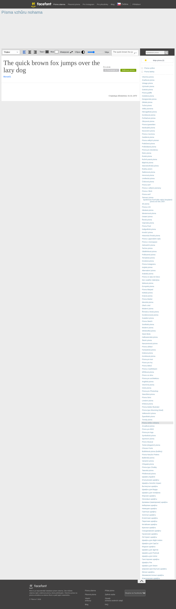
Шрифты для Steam (149, 566)
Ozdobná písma (148, 96)
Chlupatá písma (148, 464)
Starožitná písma (148, 394)
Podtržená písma (148, 144)
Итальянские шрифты (150, 480)
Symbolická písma (149, 436)
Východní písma (148, 86)
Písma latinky (149, 72)
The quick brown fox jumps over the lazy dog (51, 66)
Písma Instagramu (149, 264)
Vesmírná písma (148, 385)
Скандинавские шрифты (151, 531)
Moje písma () (158, 60)
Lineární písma (147, 401)
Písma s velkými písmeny (151, 188)
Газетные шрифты (149, 512)
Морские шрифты (149, 496)
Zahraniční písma (148, 245)
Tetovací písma (147, 197)
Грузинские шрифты (150, 534)
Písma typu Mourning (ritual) (152, 410)
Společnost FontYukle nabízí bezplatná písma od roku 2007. (157, 201)
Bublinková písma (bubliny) (152, 451)
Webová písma (147, 283)
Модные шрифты (148, 547)
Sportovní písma (148, 439)
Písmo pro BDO (148, 429)
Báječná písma (147, 163)
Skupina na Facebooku (135, 593)
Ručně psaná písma (149, 159)
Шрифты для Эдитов (150, 550)
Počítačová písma (148, 118)
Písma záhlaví (147, 347)
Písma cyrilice (149, 68)
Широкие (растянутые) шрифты (154, 569)
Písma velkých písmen (150, 140)
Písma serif (146, 185)
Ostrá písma (146, 388)
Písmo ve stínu (147, 375)
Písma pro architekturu (150, 378)
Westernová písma (149, 213)
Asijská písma (147, 267)
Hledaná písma (147, 210)
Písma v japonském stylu (151, 239)
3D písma (145, 204)
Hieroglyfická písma (149, 112)
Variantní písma (148, 461)
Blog (112, 4)
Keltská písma (147, 293)
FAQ (106, 604)
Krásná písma (147, 296)
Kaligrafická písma (149, 229)
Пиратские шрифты (149, 521)
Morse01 (7, 77)
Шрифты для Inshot (149, 556)
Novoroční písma (148, 131)
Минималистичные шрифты (153, 575)
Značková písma (148, 80)
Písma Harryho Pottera (150, 455)
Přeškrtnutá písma (149, 474)
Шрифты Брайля (148, 477)
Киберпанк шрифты (149, 505)
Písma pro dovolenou (150, 150)
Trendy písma (147, 420)
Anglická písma (148, 382)
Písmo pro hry (147, 363)
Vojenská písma (148, 223)
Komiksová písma (148, 115)
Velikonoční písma (149, 413)
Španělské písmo (148, 416)
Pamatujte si (112, 70)
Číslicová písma (148, 182)
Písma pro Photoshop (150, 391)
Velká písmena (147, 109)
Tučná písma (147, 105)
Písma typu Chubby (149, 467)
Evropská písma (148, 286)
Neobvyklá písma (148, 128)
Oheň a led (146, 305)
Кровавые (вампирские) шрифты (155, 502)
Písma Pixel (146, 226)
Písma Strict (146, 397)
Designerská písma (149, 99)
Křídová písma (147, 404)
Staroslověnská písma (150, 166)
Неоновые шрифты (149, 499)
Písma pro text (147, 359)
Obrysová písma (148, 121)
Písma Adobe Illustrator (151, 407)
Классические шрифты (151, 578)
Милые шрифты (148, 572)
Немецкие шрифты (149, 509)
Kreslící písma (147, 232)
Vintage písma (147, 83)
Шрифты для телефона (151, 493)
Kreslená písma (148, 261)
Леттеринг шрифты (149, 537)
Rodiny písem (147, 169)
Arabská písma (147, 274)
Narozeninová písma (150, 343)
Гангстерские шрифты (150, 559)
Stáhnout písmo (128, 70)
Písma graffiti (147, 93)
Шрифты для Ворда (150, 489)
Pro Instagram (88, 4)
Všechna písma (148, 77)
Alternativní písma (148, 270)
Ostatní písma (147, 217)
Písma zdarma (59, 4)
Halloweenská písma (150, 337)
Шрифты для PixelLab (150, 553)
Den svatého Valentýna (150, 280)
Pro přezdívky (102, 4)
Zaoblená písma (148, 137)
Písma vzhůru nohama (150, 423)
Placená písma (74, 4)
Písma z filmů (147, 191)
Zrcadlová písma (148, 426)
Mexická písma (147, 302)
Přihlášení (136, 4)
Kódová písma (147, 353)
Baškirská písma (148, 458)
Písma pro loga (147, 432)
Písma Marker (147, 299)
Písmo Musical (147, 442)
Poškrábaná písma (149, 147)
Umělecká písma (148, 178)
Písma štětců (147, 366)
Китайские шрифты (149, 524)
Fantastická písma (149, 350)
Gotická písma (147, 90)
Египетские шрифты (150, 518)
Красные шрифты (149, 528)
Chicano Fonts (147, 448)
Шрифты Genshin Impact (151, 483)
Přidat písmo (109, 591)
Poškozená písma (148, 255)
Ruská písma (147, 156)
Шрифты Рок (147, 562)
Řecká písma (147, 220)
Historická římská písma (151, 236)
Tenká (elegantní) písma (151, 445)
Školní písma (147, 340)
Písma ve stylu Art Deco (151, 277)
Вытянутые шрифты (150, 486)
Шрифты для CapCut (150, 543)
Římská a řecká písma (150, 312)
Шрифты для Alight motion (152, 540)
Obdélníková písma (149, 251)
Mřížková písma (148, 372)
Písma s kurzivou (148, 134)
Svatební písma (148, 318)
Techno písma (147, 248)
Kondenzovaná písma (150, 315)
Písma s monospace (149, 242)
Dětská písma (147, 102)
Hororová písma (148, 175)
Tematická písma (148, 258)
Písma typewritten (148, 124)
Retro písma (146, 153)
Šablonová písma (148, 172)
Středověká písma (149, 331)
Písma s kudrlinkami (149, 369)
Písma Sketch (147, 321)
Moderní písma (147, 309)
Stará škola (146, 334)
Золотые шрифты (149, 515)
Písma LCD (146, 207)
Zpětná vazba (110, 594)
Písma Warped (147, 290)
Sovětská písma (148, 324)
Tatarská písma (148, 470)
